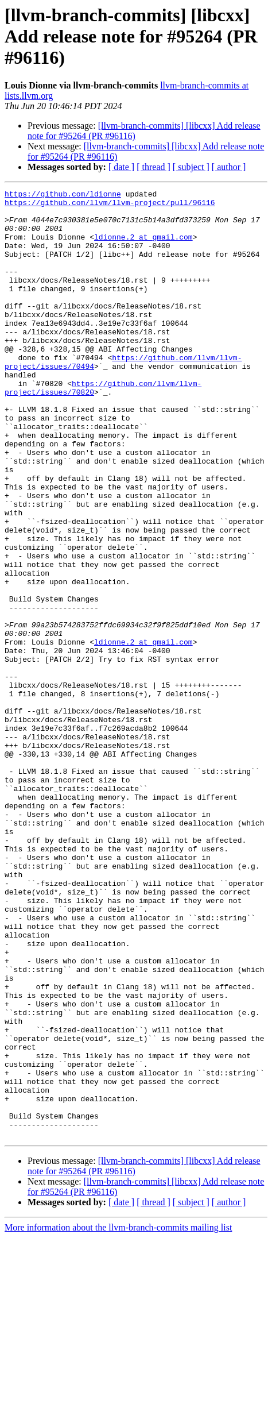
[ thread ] (153, 167)
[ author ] (229, 167)
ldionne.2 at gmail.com (143, 247)
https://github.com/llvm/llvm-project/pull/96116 (110, 205)
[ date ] (121, 167)
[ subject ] (191, 167)
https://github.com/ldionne (63, 195)
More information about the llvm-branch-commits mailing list (118, 1417)
